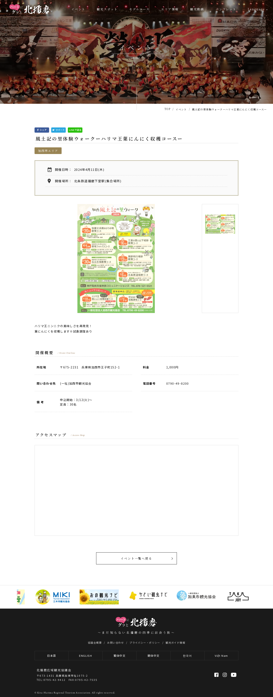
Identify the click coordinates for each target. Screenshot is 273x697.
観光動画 (197, 9)
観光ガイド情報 (175, 642)
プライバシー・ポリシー (144, 642)
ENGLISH (85, 656)
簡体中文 (154, 656)
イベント (78, 9)
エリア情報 (170, 9)
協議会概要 (95, 642)
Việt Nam (221, 656)
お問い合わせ (115, 642)
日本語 (51, 656)
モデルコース (139, 9)
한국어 (187, 656)
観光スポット (107, 9)
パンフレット (226, 9)
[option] (116, 258)
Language (256, 9)
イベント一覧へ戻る (136, 558)
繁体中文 (120, 656)
